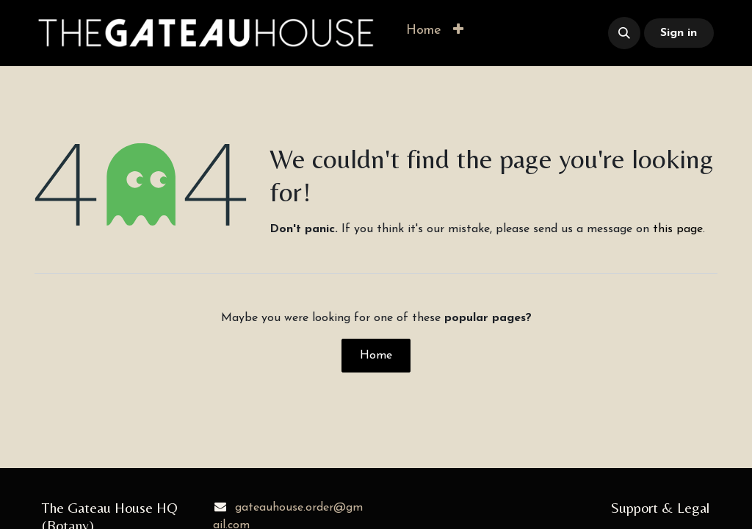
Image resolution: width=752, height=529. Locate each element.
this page (678, 229)
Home (376, 355)
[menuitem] (423, 30)
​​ (531, 33)
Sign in (678, 33)
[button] (458, 30)
